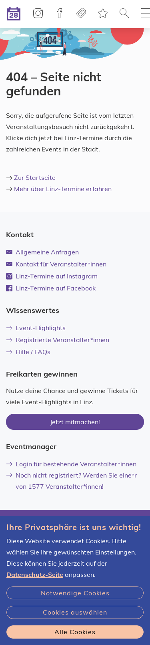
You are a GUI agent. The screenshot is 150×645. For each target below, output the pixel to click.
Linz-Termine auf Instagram (52, 276)
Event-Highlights (36, 328)
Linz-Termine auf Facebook (56, 288)
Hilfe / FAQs (28, 352)
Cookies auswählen (75, 612)
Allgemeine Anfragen (42, 252)
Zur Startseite (35, 177)
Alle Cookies (75, 632)
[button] (124, 14)
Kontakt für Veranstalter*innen (56, 264)
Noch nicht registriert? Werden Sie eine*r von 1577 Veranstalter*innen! (71, 480)
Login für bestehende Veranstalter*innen (71, 464)
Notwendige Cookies (75, 593)
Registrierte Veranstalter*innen (57, 340)
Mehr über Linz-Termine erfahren (63, 189)
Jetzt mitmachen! (75, 422)
